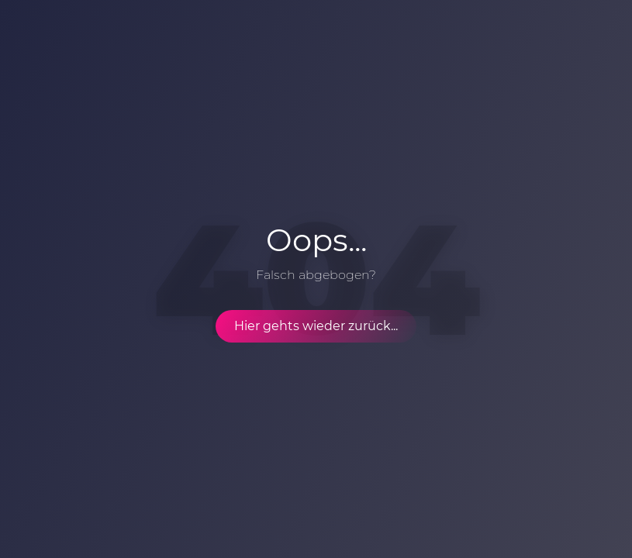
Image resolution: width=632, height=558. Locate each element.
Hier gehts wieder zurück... (316, 326)
